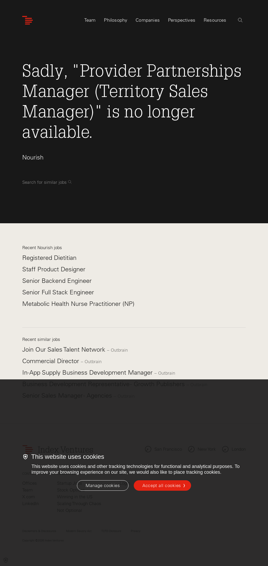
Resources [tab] (215, 20)
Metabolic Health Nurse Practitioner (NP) (78, 303)
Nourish (32, 157)
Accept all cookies (161, 485)
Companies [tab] (148, 20)
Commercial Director (51, 361)
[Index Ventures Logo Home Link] (27, 20)
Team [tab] (90, 20)
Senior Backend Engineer (57, 280)
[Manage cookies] (103, 485)
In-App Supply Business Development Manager (88, 372)
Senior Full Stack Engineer (58, 292)
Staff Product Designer (53, 269)
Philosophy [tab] (115, 20)
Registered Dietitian (49, 257)
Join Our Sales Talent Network (64, 349)
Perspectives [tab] (181, 20)
